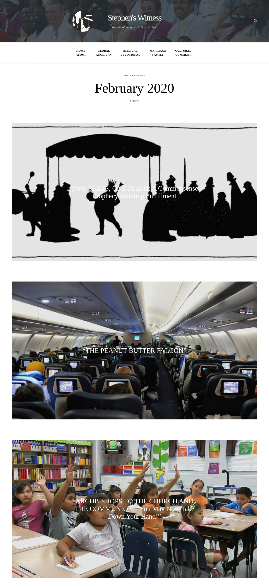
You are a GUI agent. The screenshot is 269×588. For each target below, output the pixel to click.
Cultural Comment (183, 52)
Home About (81, 52)
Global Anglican (104, 52)
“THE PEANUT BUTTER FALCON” (134, 350)
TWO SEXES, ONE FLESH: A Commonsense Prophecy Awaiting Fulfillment (134, 192)
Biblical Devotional (130, 52)
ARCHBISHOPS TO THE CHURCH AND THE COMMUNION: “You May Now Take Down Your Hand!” (134, 508)
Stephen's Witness (134, 18)
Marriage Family (158, 52)
